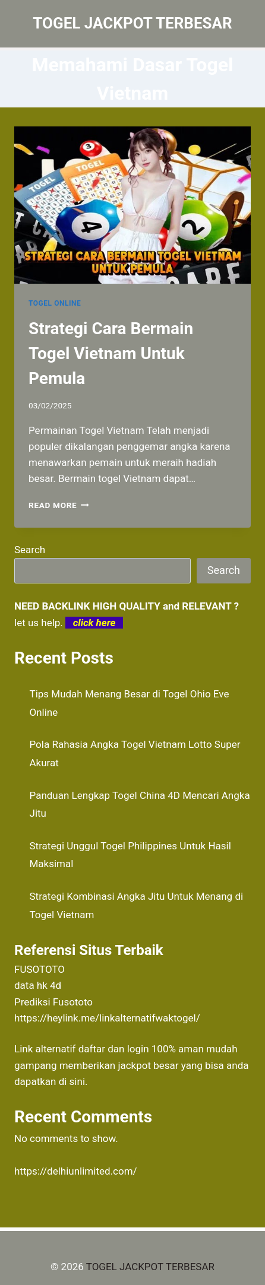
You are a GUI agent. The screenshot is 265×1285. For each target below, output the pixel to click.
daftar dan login (113, 1049)
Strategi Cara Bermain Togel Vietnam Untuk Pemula (111, 353)
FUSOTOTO (39, 969)
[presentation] (132, 205)
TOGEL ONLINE (55, 303)
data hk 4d (37, 985)
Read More (59, 505)
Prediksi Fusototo (53, 1002)
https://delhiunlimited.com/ (75, 1171)
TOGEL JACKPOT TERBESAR (150, 1267)
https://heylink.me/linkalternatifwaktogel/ (107, 1018)
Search (29, 550)
